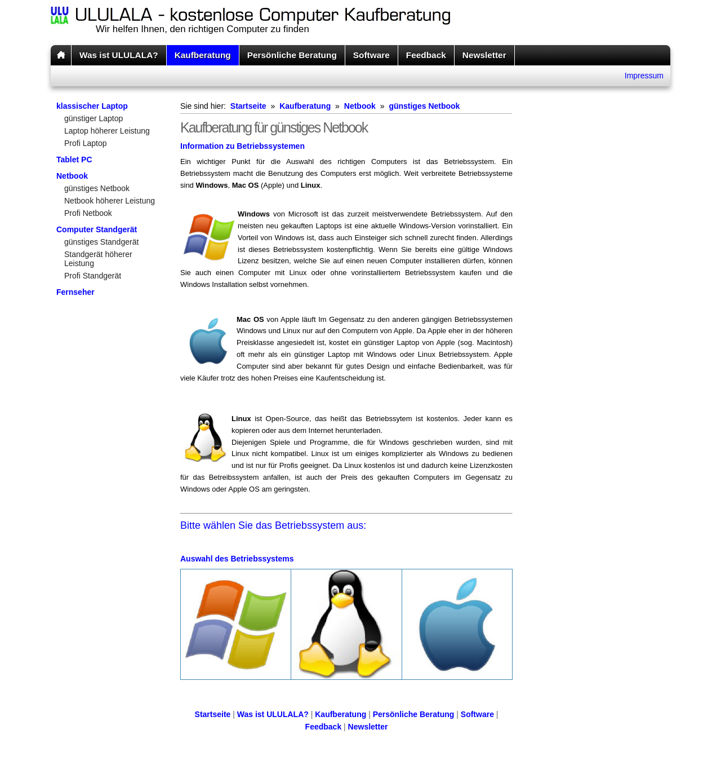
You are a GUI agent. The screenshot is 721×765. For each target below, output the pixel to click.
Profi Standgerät (92, 275)
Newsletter (484, 55)
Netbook (72, 175)
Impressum (644, 75)
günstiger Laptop (93, 118)
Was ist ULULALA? (118, 55)
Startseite (248, 105)
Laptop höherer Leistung (107, 130)
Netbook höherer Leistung (109, 200)
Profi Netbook (88, 213)
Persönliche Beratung (292, 55)
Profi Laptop (85, 143)
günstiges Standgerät (101, 241)
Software (371, 55)
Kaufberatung (203, 55)
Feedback (426, 55)
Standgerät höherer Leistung (98, 259)
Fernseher (75, 292)
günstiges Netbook (97, 188)
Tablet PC (74, 159)
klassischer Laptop (92, 105)
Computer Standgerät (96, 229)
